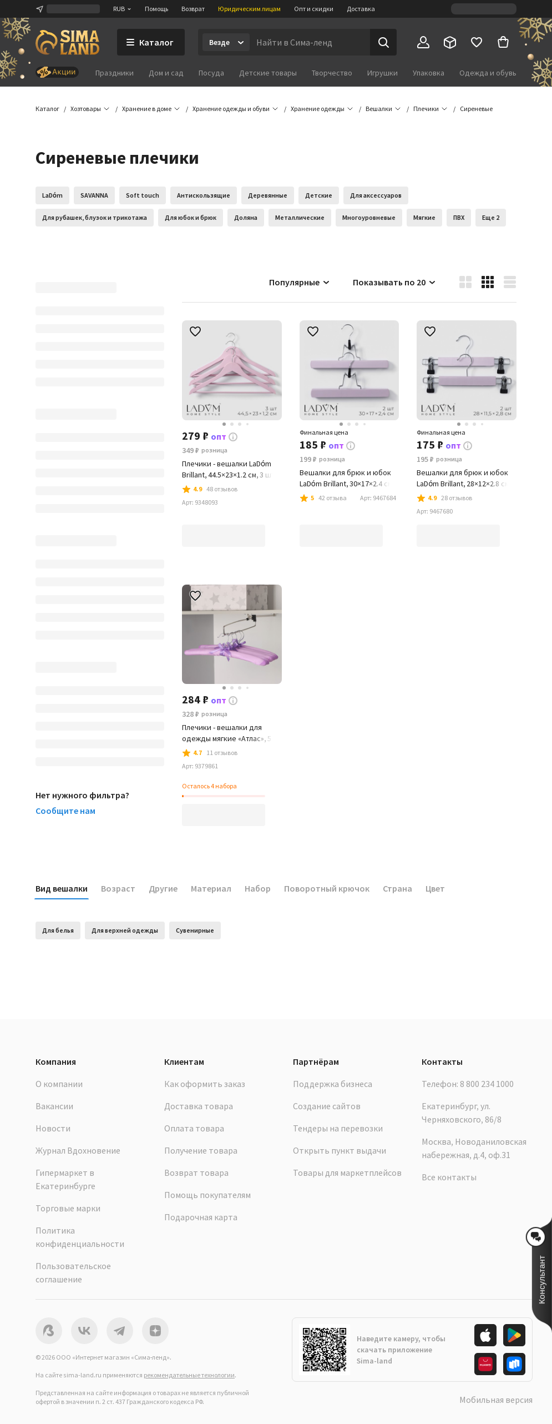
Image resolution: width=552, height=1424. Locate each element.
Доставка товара (198, 1105)
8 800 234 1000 (487, 1083)
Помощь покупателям (207, 1194)
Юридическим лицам (249, 8)
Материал (211, 888)
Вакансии (54, 1105)
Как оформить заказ (204, 1083)
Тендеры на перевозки (338, 1128)
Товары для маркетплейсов (347, 1172)
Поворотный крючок (326, 888)
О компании (59, 1083)
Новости (53, 1128)
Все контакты (449, 1177)
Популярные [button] (300, 282)
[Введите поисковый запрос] (310, 42)
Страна (397, 888)
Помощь (156, 8)
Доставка (361, 8)
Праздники (114, 73)
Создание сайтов (327, 1105)
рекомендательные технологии (189, 1375)
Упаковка (428, 73)
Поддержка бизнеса (332, 1083)
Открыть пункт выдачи (339, 1150)
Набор (258, 888)
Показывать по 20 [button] (395, 282)
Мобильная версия (496, 1399)
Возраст (118, 888)
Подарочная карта (200, 1216)
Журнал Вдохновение (78, 1150)
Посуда (211, 73)
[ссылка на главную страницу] (67, 42)
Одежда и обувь (487, 73)
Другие (163, 888)
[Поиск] (383, 42)
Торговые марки (68, 1208)
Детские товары (268, 73)
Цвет (435, 888)
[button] (476, 108)
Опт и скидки (313, 8)
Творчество (332, 73)
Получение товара (200, 1150)
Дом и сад (166, 73)
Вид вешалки (62, 888)
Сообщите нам (65, 810)
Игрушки (382, 73)
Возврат (193, 8)
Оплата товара (194, 1128)
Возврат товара (196, 1172)
